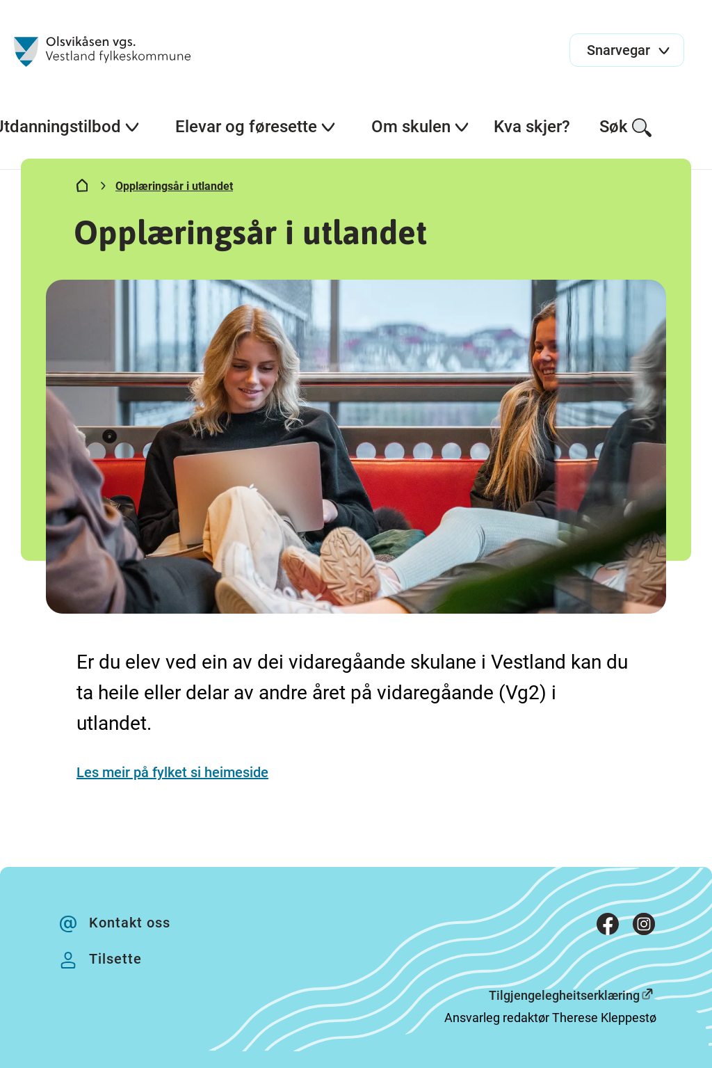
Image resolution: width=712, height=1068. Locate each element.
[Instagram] (643, 927)
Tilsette (115, 958)
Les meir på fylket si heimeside (172, 772)
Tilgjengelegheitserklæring (564, 995)
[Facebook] (607, 927)
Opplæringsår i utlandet (174, 186)
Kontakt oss (129, 922)
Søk (626, 127)
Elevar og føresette (256, 126)
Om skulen (420, 126)
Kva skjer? (532, 126)
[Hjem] (82, 188)
